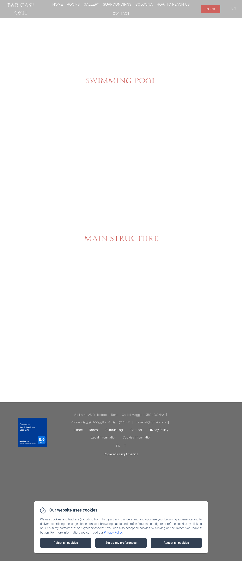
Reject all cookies (66, 543)
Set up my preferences (120, 543)
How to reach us (173, 4)
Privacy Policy (158, 430)
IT (124, 446)
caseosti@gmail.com (151, 422)
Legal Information (103, 437)
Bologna (144, 4)
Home (57, 4)
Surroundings (117, 4)
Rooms (73, 4)
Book (210, 9)
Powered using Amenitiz (121, 454)
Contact (121, 13)
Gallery (91, 4)
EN (118, 446)
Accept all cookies (176, 543)
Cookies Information (137, 437)
